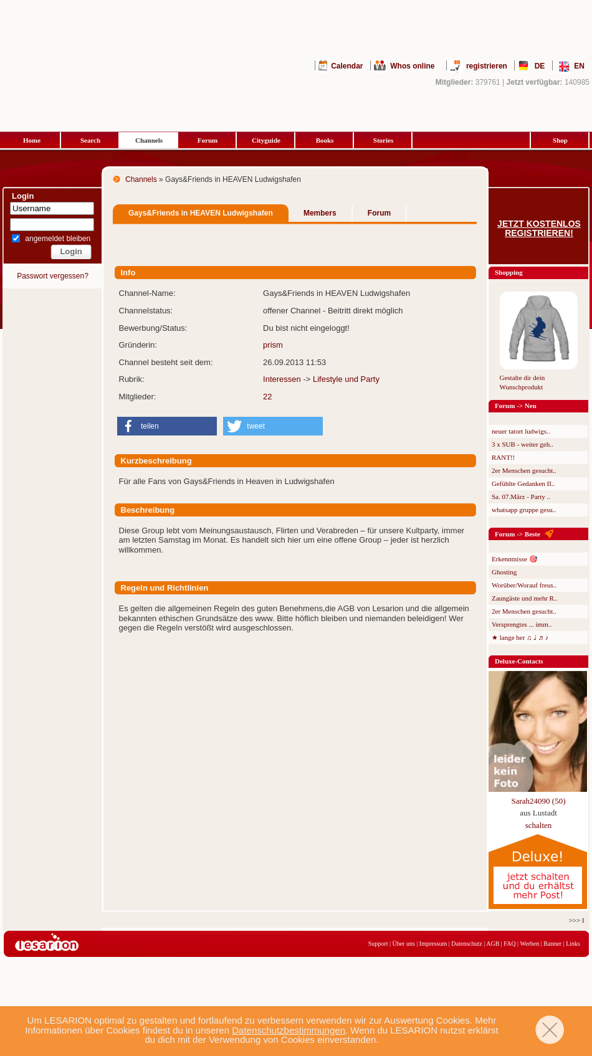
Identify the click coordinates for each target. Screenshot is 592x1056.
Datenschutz (466, 943)
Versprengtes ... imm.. (521, 624)
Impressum (433, 943)
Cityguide (266, 140)
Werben (529, 943)
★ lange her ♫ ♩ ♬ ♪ (520, 637)
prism (273, 345)
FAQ (509, 943)
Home (32, 140)
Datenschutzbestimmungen (288, 1030)
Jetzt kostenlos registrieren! (539, 229)
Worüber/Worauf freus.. (524, 585)
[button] (167, 426)
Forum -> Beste (517, 534)
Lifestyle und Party (346, 379)
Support (378, 943)
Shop (560, 140)
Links (573, 943)
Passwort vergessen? (52, 276)
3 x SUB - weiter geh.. (522, 444)
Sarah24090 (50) (538, 801)
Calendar (347, 66)
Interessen (282, 379)
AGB (492, 943)
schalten (538, 825)
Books (325, 140)
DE (540, 66)
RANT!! (503, 457)
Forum (207, 140)
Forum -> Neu (516, 405)
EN (579, 66)
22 (267, 396)
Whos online (412, 66)
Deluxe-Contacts (519, 661)
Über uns (403, 943)
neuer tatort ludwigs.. (521, 431)
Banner (552, 943)
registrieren (486, 66)
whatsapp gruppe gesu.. (524, 509)
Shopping (509, 272)
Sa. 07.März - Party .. (521, 496)
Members (320, 213)
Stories (383, 140)
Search (90, 140)
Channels (149, 140)
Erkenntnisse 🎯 (515, 559)
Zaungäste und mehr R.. (524, 598)
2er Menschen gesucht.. (524, 470)
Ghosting (504, 572)
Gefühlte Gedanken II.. (523, 483)
